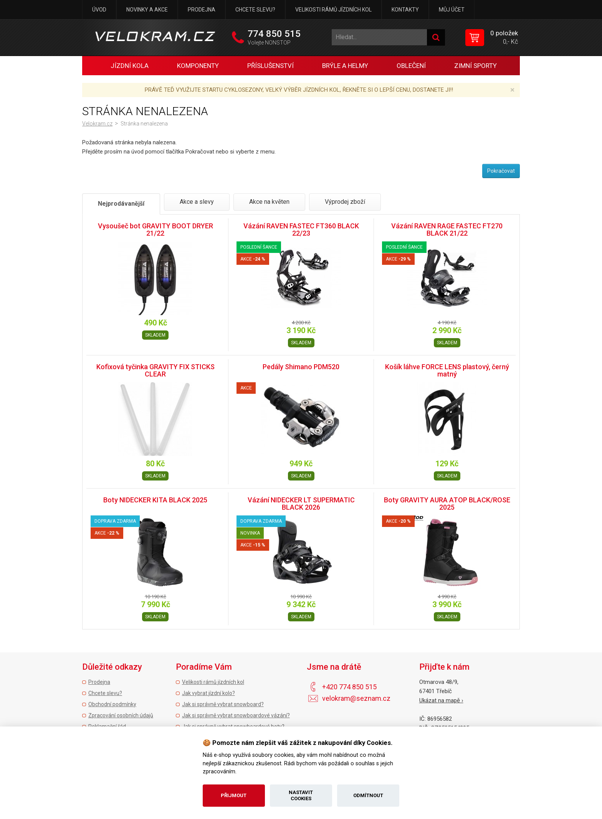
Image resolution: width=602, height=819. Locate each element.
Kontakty (405, 10)
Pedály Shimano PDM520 (301, 367)
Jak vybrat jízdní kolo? (208, 693)
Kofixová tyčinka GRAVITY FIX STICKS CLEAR (155, 370)
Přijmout (233, 795)
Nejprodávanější (121, 203)
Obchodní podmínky (112, 704)
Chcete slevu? (255, 10)
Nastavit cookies (301, 795)
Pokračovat (501, 171)
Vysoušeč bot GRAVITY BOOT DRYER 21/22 (155, 230)
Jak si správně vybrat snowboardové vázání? (236, 715)
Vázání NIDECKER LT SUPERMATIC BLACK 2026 (301, 504)
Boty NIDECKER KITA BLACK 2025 (155, 500)
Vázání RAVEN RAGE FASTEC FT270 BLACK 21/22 (447, 230)
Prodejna (201, 10)
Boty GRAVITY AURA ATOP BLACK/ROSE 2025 (447, 504)
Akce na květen (269, 201)
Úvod (99, 10)
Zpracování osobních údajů (120, 715)
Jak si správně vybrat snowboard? (223, 704)
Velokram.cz (97, 124)
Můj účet (452, 10)
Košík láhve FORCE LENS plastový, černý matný (447, 370)
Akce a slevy (197, 201)
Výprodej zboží (345, 201)
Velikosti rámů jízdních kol (333, 10)
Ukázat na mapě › (441, 700)
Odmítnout (368, 795)
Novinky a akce (147, 10)
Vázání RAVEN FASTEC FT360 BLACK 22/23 (301, 230)
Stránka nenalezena (144, 124)
